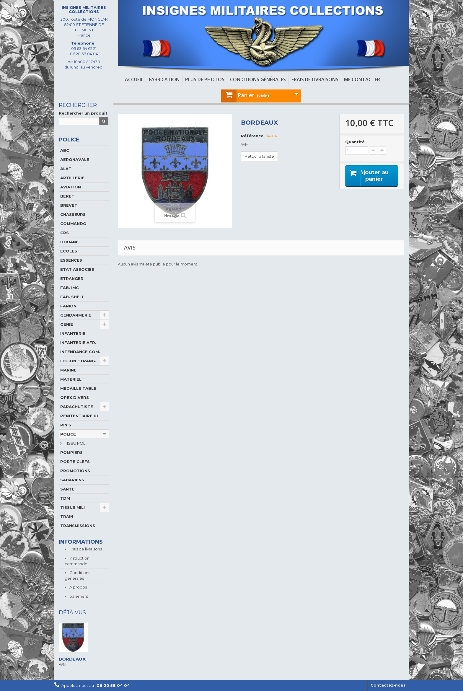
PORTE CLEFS (75, 461)
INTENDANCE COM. (80, 351)
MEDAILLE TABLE (78, 388)
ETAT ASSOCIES (77, 269)
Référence (252, 135)
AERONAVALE (74, 159)
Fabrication (164, 79)
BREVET (68, 205)
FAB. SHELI (71, 296)
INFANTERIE (72, 333)
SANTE (67, 489)
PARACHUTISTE (76, 406)
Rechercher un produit (83, 113)
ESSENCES (71, 260)
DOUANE (69, 241)
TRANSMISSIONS (77, 525)
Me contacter (362, 79)
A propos (78, 587)
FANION (68, 306)
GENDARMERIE (75, 315)
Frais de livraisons (314, 79)
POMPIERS (71, 452)
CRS (64, 232)
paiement (78, 596)
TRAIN (66, 516)
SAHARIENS (72, 479)
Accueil (134, 79)
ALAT (65, 168)
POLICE (68, 434)
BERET (67, 196)
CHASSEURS (73, 214)
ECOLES (68, 251)
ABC (64, 150)
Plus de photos (204, 79)
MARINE (68, 370)
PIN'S (65, 425)
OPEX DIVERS (74, 397)
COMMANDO (73, 223)
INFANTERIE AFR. (78, 342)
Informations (81, 542)
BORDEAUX (72, 659)
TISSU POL (74, 443)
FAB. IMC (69, 287)
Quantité (355, 141)
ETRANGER (72, 278)
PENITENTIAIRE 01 (79, 415)
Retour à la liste (259, 156)
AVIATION (70, 187)
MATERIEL (70, 379)
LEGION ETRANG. (78, 360)
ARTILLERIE (72, 177)
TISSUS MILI (72, 507)
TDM (65, 498)
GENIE (66, 324)
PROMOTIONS (75, 470)
